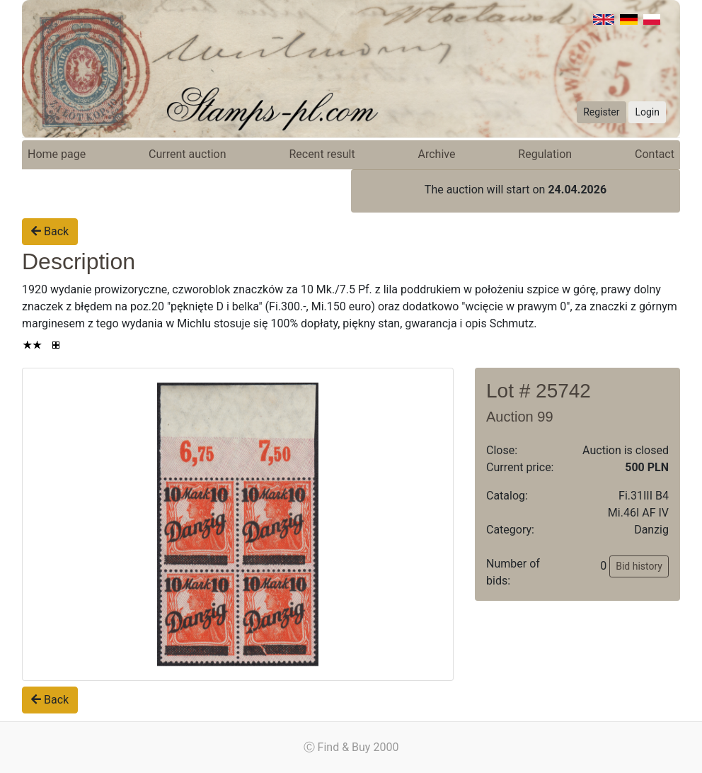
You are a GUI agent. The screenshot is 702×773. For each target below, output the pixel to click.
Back (50, 231)
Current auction (187, 154)
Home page (57, 154)
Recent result (322, 154)
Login (647, 112)
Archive (437, 154)
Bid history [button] (639, 566)
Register (601, 112)
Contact (654, 154)
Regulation (545, 154)
